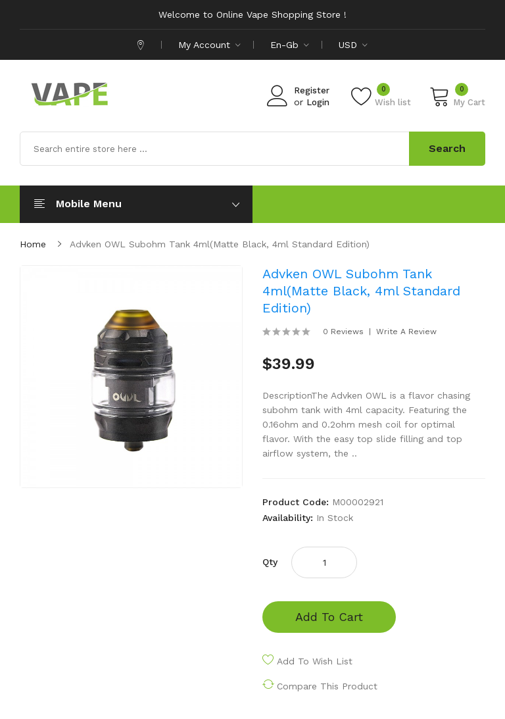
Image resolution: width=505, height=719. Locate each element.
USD (353, 44)
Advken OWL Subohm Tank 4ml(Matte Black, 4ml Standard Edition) (220, 244)
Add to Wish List (314, 661)
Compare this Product (327, 686)
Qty (269, 562)
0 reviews (343, 331)
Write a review (406, 331)
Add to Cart (329, 617)
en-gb (289, 44)
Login (317, 102)
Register (311, 90)
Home (33, 244)
